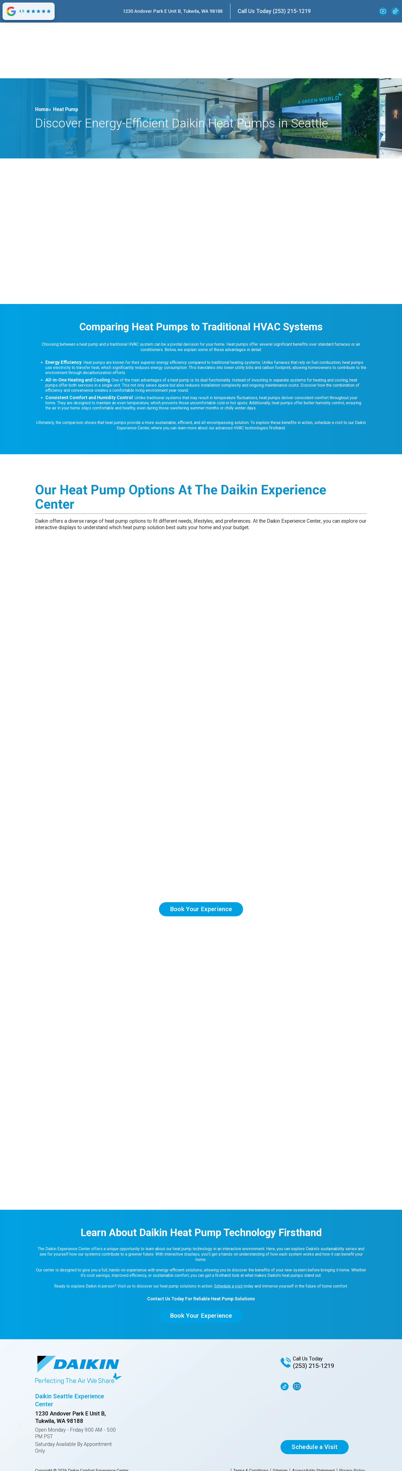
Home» (43, 109)
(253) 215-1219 (313, 1365)
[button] (86, 72)
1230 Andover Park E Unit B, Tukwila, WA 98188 (173, 11)
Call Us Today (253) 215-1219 (274, 11)
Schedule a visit (229, 1286)
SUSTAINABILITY (178, 72)
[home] (74, 42)
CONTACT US (330, 72)
